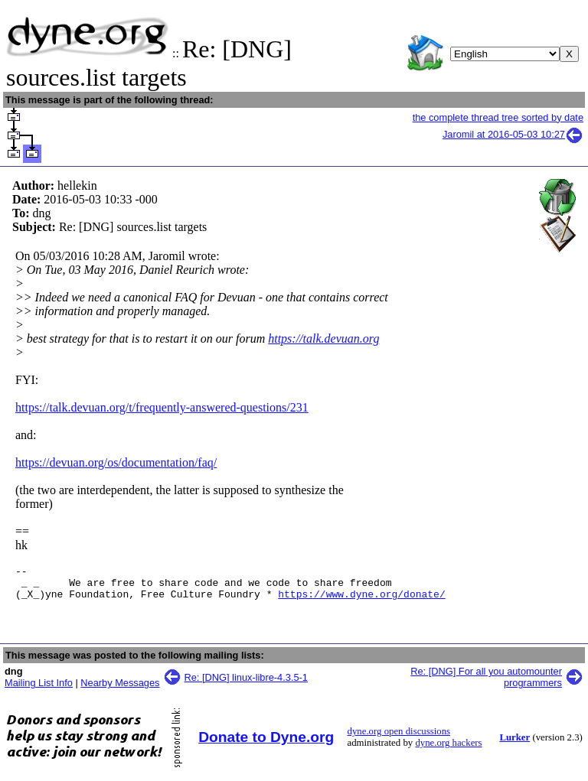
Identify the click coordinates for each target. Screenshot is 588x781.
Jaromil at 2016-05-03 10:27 (513, 134)
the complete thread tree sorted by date (498, 117)
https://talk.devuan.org (323, 338)
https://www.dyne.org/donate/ (361, 600)
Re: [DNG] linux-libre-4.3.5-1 (246, 684)
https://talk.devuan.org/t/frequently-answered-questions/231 (162, 407)
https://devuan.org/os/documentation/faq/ (116, 462)
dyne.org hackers (448, 749)
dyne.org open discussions (399, 738)
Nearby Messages (119, 689)
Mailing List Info (39, 689)
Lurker (514, 744)
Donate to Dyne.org (266, 744)
